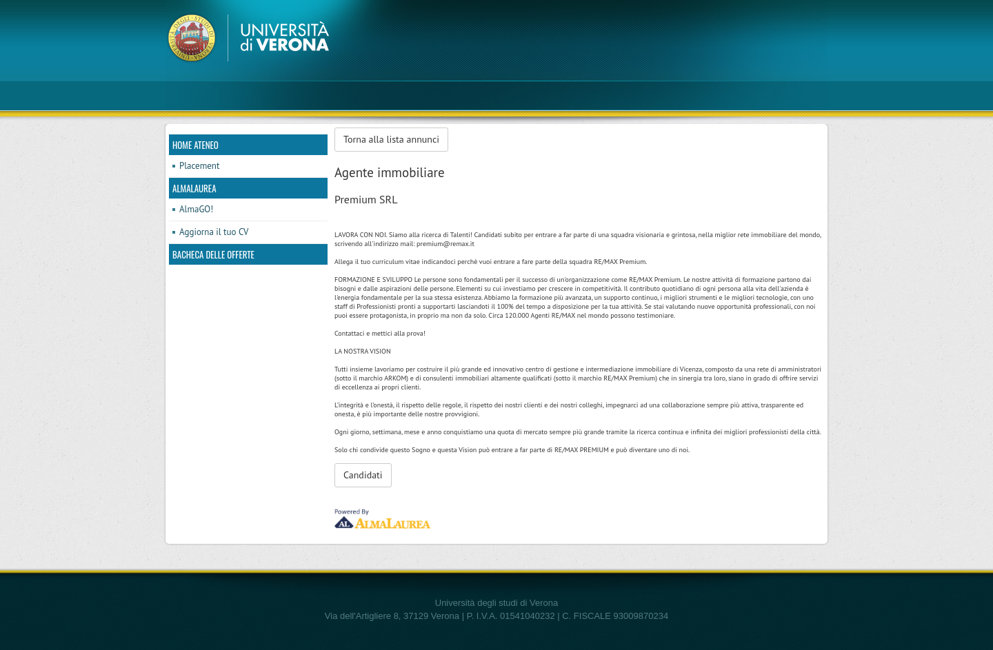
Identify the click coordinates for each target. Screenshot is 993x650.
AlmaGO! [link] (196, 209)
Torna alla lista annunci (391, 139)
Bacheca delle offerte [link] (213, 254)
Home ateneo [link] (195, 145)
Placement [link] (199, 166)
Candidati (363, 475)
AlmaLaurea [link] (194, 188)
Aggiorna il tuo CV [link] (213, 232)
